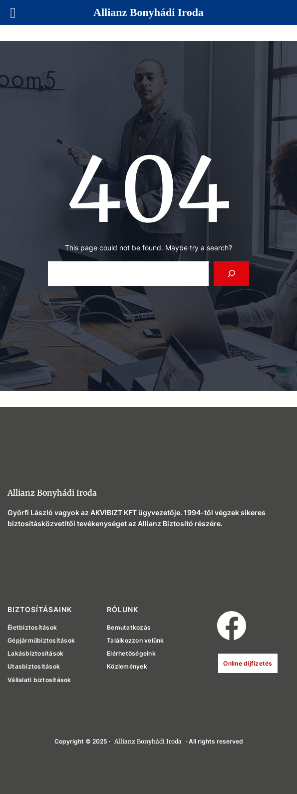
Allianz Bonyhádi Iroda (52, 493)
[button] (231, 625)
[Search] (231, 273)
